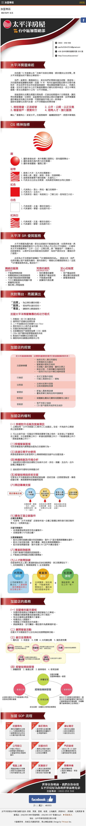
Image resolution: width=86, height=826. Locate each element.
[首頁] (82, 2)
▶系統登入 (67, 815)
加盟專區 (9, 2)
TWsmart (65, 822)
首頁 (11, 13)
